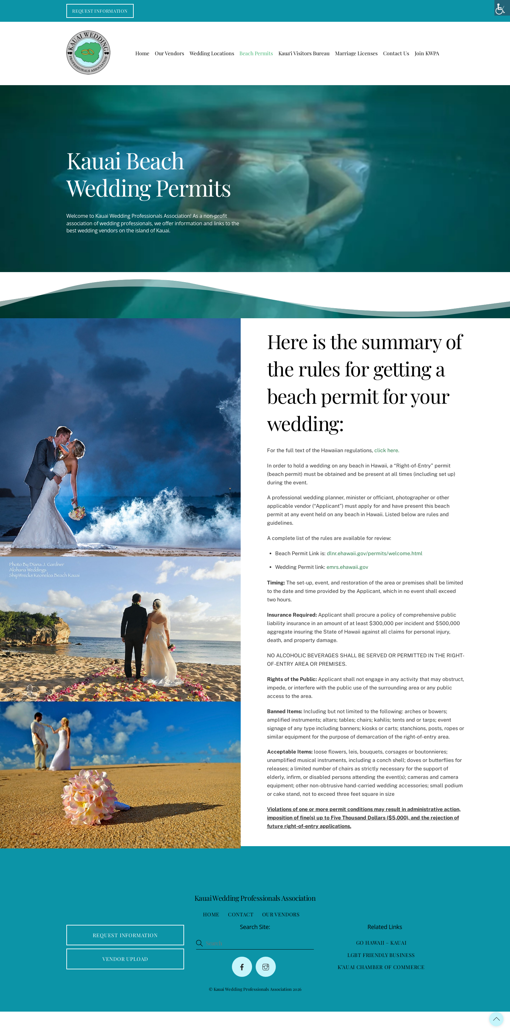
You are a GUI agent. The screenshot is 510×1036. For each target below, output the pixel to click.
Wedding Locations (212, 54)
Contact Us (396, 54)
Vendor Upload (125, 983)
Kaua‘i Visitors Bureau (303, 54)
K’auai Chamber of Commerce (381, 991)
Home (142, 54)
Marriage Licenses (356, 54)
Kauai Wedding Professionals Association (253, 1013)
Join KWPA (427, 54)
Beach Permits (256, 54)
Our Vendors (169, 54)
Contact (240, 938)
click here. (383, 463)
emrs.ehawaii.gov (344, 580)
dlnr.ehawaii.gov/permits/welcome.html (371, 566)
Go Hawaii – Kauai (381, 967)
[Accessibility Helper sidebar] (502, 8)
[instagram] (266, 991)
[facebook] (242, 991)
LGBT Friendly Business (381, 979)
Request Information (100, 11)
